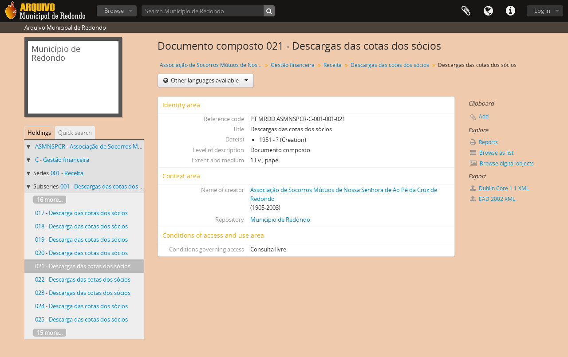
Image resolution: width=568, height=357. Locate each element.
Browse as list (491, 153)
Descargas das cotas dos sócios (390, 65)
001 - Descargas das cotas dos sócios (108, 186)
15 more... (50, 333)
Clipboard (466, 11)
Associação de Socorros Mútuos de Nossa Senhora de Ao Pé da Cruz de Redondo (212, 65)
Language (488, 11)
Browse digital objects (502, 163)
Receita (332, 65)
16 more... (50, 200)
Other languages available (209, 80)
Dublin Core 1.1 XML (499, 188)
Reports (484, 142)
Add (484, 116)
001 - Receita (67, 173)
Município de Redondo (280, 220)
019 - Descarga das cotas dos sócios (81, 239)
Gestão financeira (293, 65)
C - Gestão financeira (62, 160)
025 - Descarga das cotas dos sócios (81, 319)
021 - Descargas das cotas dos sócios (82, 266)
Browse (114, 11)
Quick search (75, 133)
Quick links (510, 11)
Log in (542, 11)
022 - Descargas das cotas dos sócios (82, 279)
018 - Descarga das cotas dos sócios (81, 226)
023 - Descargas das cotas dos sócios (82, 293)
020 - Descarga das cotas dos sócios (81, 253)
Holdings (39, 133)
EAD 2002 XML (492, 199)
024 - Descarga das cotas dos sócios (81, 306)
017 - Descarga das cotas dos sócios (81, 213)
